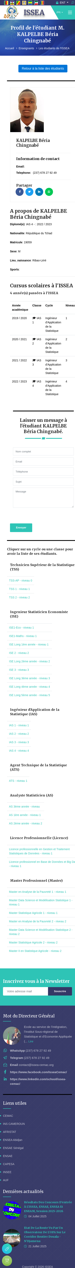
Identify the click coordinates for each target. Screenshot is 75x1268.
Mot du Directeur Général (29, 1005)
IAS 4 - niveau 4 (19, 740)
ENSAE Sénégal (13, 1137)
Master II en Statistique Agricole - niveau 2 (35, 940)
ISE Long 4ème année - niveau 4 (29, 676)
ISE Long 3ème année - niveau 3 (29, 667)
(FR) (58, 12)
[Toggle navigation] (70, 12)
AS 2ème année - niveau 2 (25, 812)
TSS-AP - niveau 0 (20, 569)
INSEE (7, 1161)
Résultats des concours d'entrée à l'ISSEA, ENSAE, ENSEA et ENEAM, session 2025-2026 (48, 1196)
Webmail (15, 1260)
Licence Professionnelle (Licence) (39, 827)
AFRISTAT (9, 1121)
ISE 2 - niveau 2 (19, 642)
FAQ (27, 1260)
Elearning (59, 1260)
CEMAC (8, 1105)
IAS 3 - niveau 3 (19, 731)
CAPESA (8, 1153)
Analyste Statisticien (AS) (31, 785)
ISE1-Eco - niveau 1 (21, 617)
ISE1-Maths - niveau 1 (23, 625)
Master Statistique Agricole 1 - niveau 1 (33, 902)
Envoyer (21, 516)
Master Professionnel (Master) (36, 870)
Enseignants (27, 48)
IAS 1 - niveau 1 (19, 714)
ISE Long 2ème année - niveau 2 (29, 650)
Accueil (10, 48)
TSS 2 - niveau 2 (19, 586)
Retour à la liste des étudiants (43, 68)
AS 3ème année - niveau (24, 795)
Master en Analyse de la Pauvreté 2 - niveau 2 (37, 910)
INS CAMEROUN (14, 1113)
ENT (61, 2)
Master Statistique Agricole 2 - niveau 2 (33, 931)
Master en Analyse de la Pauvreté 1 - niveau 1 (37, 881)
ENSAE (7, 1145)
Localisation (42, 1260)
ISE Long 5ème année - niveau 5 (29, 684)
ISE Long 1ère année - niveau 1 (29, 633)
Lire (30, 1030)
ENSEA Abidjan (12, 1129)
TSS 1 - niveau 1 (19, 578)
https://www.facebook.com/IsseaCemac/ (38, 1061)
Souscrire (60, 980)
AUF (6, 1169)
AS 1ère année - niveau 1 (25, 804)
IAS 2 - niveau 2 (19, 723)
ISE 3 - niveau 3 (19, 659)
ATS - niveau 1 (18, 770)
